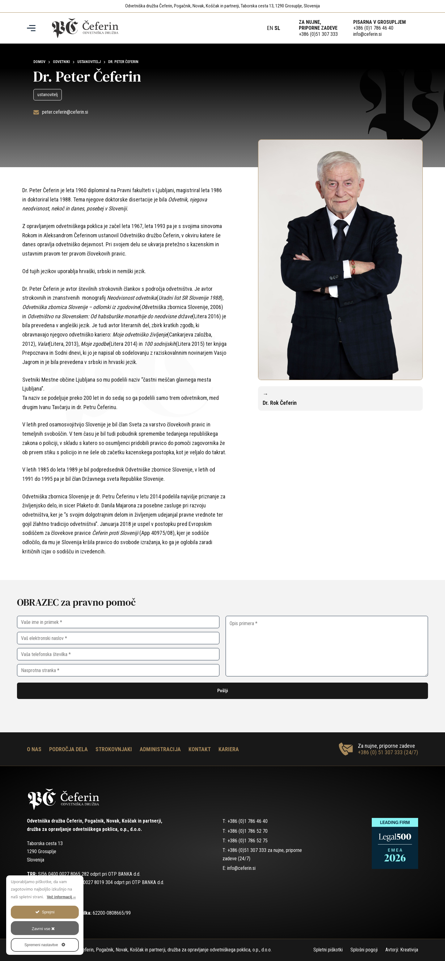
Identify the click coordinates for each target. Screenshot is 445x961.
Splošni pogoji (364, 950)
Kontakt (200, 749)
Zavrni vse (43, 928)
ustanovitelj (47, 94)
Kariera (228, 749)
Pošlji (222, 690)
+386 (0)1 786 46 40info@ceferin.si (373, 31)
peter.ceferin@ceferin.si (65, 112)
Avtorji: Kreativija (401, 950)
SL (277, 28)
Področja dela (68, 749)
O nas (34, 749)
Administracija (160, 749)
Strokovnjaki (113, 749)
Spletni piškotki (328, 950)
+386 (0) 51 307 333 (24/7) (388, 752)
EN (270, 28)
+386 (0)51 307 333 (318, 34)
